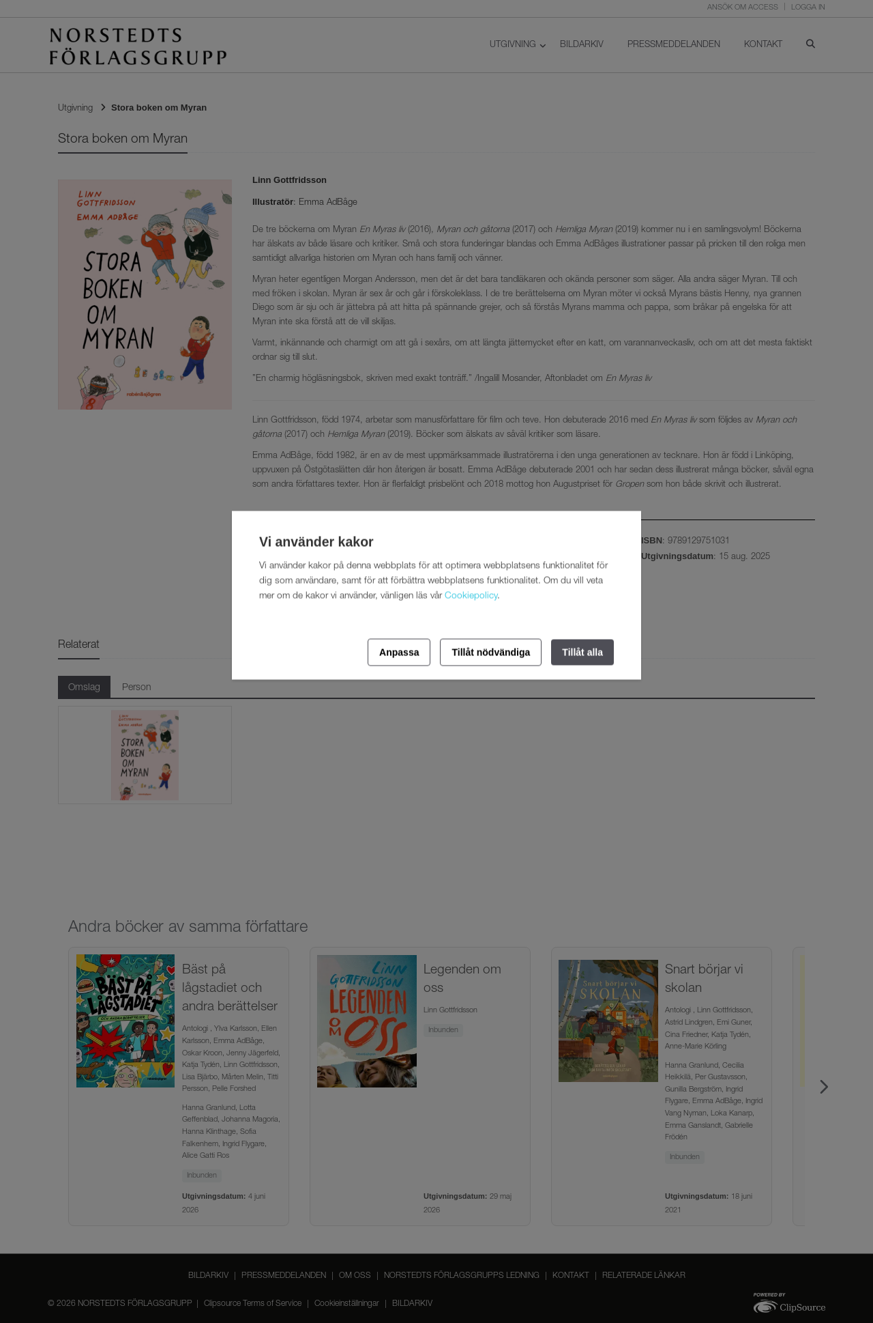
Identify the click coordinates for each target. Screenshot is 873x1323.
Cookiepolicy (471, 596)
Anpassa (399, 651)
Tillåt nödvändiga (491, 651)
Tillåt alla (582, 651)
